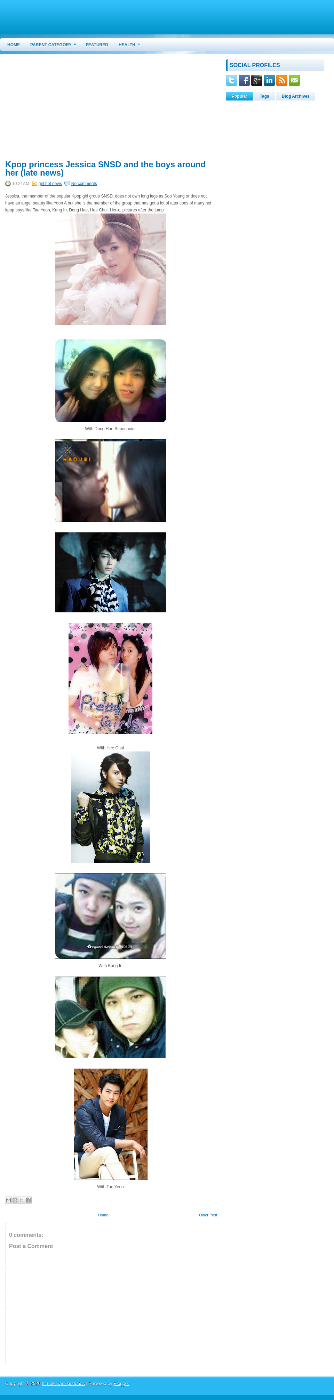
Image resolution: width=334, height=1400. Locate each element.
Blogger (121, 1383)
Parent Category (55, 42)
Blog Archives (296, 96)
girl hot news (50, 183)
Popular (239, 96)
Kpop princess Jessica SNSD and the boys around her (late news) (105, 168)
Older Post (208, 1215)
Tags (264, 96)
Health (131, 42)
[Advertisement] (63, 108)
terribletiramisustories (63, 1383)
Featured (97, 44)
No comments (84, 183)
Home (13, 44)
